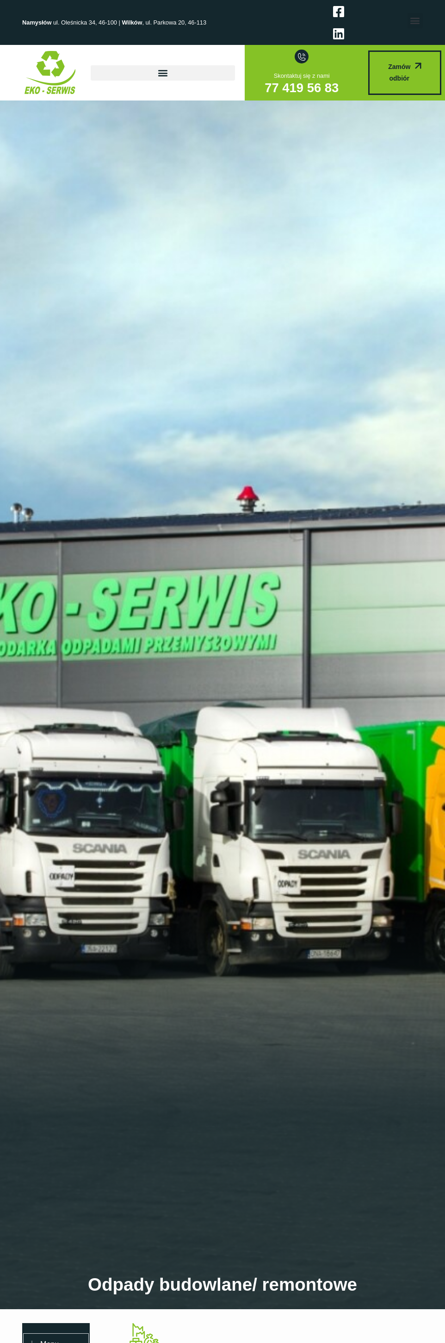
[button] (415, 20)
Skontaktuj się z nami (302, 75)
